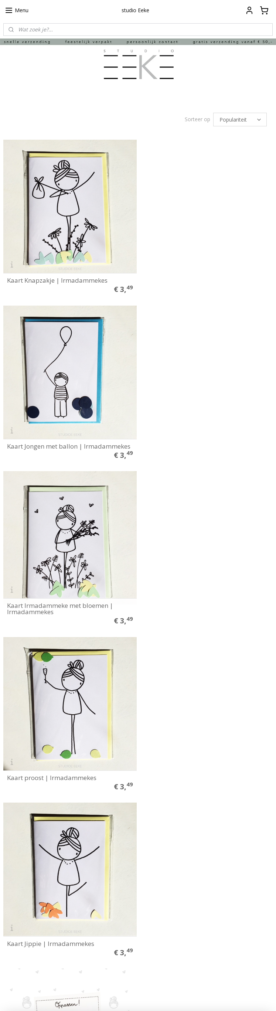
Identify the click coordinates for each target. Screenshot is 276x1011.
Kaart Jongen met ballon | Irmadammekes (206, 278)
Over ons (13, 877)
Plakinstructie (18, 831)
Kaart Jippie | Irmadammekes (50, 606)
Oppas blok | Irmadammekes (188, 606)
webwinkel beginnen (151, 997)
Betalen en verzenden (28, 839)
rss (123, 997)
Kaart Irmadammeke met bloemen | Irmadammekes (60, 439)
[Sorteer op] (240, 119)
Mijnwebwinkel (216, 997)
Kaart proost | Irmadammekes (189, 442)
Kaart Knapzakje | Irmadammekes (57, 278)
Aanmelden (114, 964)
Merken (12, 901)
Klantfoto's (15, 885)
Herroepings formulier (28, 862)
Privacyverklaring (22, 854)
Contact (11, 870)
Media (10, 893)
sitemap (108, 997)
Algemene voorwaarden (30, 847)
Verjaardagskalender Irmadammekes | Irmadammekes (64, 767)
